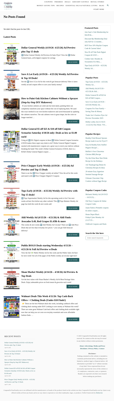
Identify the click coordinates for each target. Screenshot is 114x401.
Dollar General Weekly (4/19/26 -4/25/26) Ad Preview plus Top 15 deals (18, 344)
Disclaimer (83, 348)
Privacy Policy (93, 348)
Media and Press (99, 346)
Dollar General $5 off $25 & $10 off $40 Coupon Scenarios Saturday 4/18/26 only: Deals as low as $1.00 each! (49, 133)
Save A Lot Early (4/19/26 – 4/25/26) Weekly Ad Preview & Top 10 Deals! (19, 352)
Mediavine (99, 393)
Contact (101, 348)
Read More (73, 62)
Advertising (89, 346)
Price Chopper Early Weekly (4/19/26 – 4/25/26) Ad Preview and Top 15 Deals (19, 381)
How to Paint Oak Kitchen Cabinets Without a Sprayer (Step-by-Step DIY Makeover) (18, 361)
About (82, 346)
